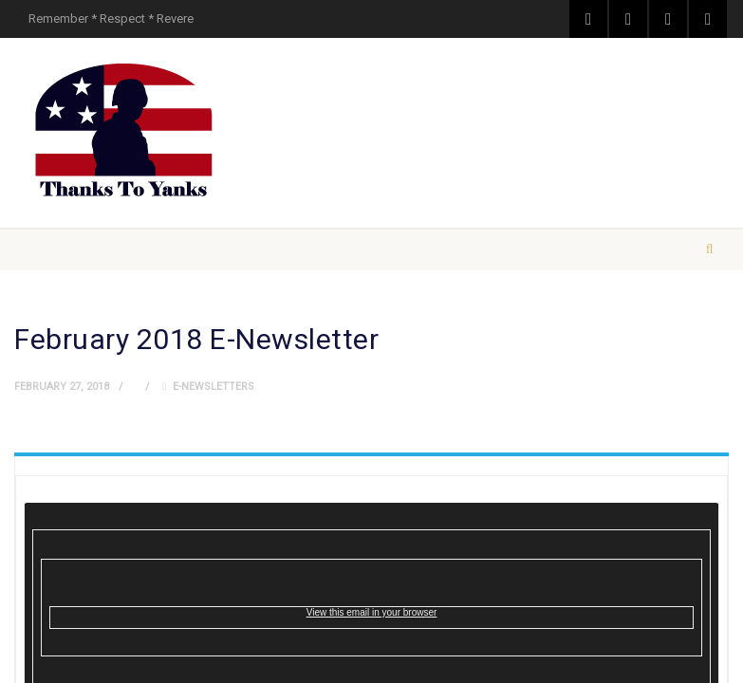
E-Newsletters (213, 386)
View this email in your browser (371, 612)
